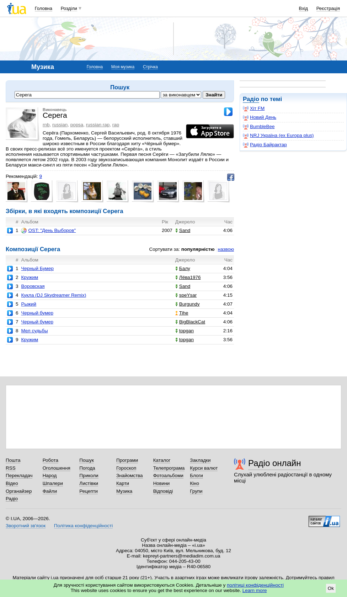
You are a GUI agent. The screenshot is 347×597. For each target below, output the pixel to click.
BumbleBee (258, 127)
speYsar (186, 295)
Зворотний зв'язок (26, 525)
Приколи (88, 475)
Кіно (194, 483)
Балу (182, 268)
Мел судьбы (34, 330)
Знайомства (129, 475)
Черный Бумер (37, 268)
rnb (46, 124)
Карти (122, 483)
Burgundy (187, 304)
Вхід (303, 8)
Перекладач (19, 475)
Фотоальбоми (168, 475)
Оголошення (56, 468)
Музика (124, 491)
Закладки (200, 460)
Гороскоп (126, 468)
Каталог (162, 460)
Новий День (259, 117)
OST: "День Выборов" (48, 230)
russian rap (98, 124)
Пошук (86, 460)
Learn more (254, 590)
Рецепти (88, 491)
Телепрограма (169, 468)
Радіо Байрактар (265, 145)
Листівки (88, 483)
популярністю (198, 249)
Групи (196, 491)
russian (60, 124)
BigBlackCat (190, 321)
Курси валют (204, 468)
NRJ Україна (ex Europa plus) (278, 135)
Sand (182, 230)
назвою (226, 249)
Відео (12, 483)
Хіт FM (254, 108)
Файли (50, 491)
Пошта (13, 460)
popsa (77, 124)
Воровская (32, 286)
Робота (50, 460)
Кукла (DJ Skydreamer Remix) (53, 295)
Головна (43, 8)
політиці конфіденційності (255, 585)
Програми (127, 460)
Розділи (69, 8)
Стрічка (150, 66)
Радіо (251, 99)
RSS (11, 468)
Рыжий (28, 304)
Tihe (181, 313)
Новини (161, 483)
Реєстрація (328, 8)
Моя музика (122, 66)
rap (115, 124)
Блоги (196, 475)
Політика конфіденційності (83, 525)
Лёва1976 (188, 277)
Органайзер (19, 491)
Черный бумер (37, 313)
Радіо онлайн (274, 463)
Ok (331, 588)
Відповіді (163, 491)
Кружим (29, 277)
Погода (87, 468)
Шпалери (53, 483)
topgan (184, 330)
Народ (50, 475)
